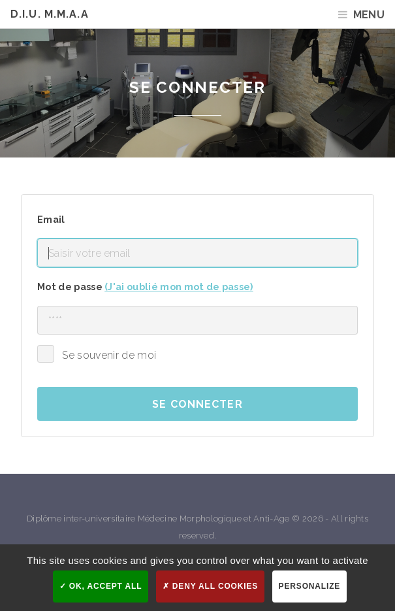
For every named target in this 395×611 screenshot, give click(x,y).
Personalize (310, 586)
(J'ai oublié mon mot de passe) (178, 286)
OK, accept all (100, 586)
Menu (369, 14)
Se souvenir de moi (109, 355)
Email (51, 219)
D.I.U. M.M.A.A (49, 14)
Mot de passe (145, 286)
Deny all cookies (210, 586)
